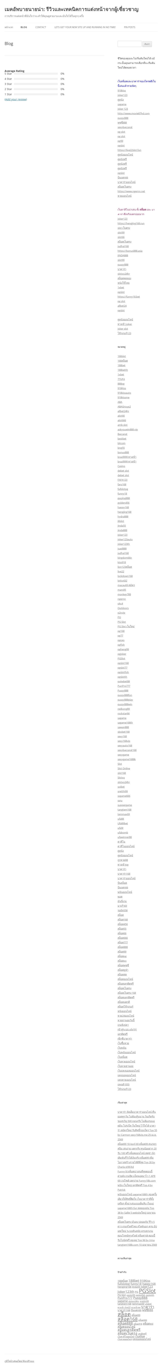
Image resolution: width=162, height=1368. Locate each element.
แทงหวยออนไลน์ (127, 1080)
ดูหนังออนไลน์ (125, 154)
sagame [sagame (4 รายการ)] (123, 1301)
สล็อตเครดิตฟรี (126, 983)
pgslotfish (123, 672)
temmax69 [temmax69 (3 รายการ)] (138, 1303)
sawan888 (123, 727)
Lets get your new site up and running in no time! (85, 27)
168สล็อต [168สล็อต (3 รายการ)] (123, 1280)
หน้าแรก (9, 27)
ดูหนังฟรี (122, 159)
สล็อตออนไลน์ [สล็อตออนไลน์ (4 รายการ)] (126, 1326)
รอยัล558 (123, 910)
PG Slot (122, 622)
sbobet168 (124, 731)
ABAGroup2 (124, 406)
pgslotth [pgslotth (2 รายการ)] (150, 1295)
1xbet (121, 287)
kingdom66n (125, 557)
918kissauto (124, 392)
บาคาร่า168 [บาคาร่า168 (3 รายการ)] (124, 1310)
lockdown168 (125, 576)
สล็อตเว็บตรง (124, 186)
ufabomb (123, 832)
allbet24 (122, 305)
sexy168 (122, 736)
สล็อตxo (122, 960)
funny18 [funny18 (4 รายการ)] (136, 1284)
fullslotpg (123, 489)
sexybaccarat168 (127, 750)
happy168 (123, 507)
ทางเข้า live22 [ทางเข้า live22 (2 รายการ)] (124, 1307)
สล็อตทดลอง (124, 278)
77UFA (121, 379)
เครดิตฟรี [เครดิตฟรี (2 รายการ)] (142, 1333)
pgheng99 (123, 649)
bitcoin (121, 443)
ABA (120, 402)
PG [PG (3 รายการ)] (136, 1292)
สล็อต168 (123, 919)
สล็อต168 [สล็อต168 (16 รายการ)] (128, 1319)
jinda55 (122, 525)
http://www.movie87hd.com (134, 113)
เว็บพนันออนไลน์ (127, 1052)
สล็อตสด (122, 974)
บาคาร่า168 (124, 873)
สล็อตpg (122, 956)
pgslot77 (122, 667)
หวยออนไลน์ (125, 196)
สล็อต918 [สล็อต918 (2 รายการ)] (138, 1324)
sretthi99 (123, 791)
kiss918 (122, 562)
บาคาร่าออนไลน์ (127, 182)
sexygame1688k (127, 759)
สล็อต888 (123, 947)
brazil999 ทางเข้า (127, 457)
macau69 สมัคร (126, 585)
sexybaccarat (125, 127)
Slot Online (124, 768)
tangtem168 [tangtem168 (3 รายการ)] (124, 1303)
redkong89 (124, 709)
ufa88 (121, 818)
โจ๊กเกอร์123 (124, 333)
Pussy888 (123, 690)
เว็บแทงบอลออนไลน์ (129, 1070)
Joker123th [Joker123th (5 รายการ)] (126, 1291)
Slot (120, 763)
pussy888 (123, 118)
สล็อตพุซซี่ (123, 965)
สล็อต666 (123, 938)
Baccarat (122, 434)
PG (119, 617)
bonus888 (123, 452)
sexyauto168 (125, 745)
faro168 (122, 484)
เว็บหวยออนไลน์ (126, 1061)
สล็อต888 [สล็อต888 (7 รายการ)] (125, 1323)
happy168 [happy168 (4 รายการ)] (149, 1284)
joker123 (122, 95)
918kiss (122, 90)
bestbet (122, 438)
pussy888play (125, 699)
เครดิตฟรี (123, 1034)
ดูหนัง (121, 99)
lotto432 (122, 580)
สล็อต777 (123, 942)
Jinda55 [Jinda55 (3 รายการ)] (136, 1286)
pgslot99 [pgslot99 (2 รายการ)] (131, 1295)
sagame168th (125, 722)
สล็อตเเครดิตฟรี (126, 997)
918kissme (123, 397)
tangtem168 (124, 809)
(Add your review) (16, 99)
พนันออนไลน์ (125, 892)
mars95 (122, 589)
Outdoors (123, 608)
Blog (24, 27)
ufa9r (121, 828)
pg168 (121, 631)
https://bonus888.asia (130, 250)
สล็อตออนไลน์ (125, 979)
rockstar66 (124, 713)
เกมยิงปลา (123, 1025)
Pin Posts (129, 27)
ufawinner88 (125, 837)
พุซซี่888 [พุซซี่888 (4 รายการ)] (147, 1310)
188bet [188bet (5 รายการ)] (133, 1280)
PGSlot (121, 658)
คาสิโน (121, 841)
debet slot (123, 470)
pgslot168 (123, 663)
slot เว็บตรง (124, 228)
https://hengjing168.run (131, 223)
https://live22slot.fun (129, 150)
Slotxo (121, 777)
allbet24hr (123, 411)
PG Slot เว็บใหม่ (126, 626)
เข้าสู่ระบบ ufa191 (127, 1029)
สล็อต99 (122, 951)
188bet (121, 365)
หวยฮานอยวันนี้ (126, 1020)
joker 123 (123, 109)
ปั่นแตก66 (123, 177)
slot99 (121, 232)
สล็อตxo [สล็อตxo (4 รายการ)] (148, 1323)
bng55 (121, 447)
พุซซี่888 (122, 122)
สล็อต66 (122, 933)
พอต (120, 896)
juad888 (122, 548)
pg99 (120, 141)
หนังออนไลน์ (125, 1011)
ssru (120, 800)
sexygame (123, 754)
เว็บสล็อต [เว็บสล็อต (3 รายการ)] (140, 1336)
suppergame (125, 805)
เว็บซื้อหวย (123, 1043)
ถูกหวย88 (123, 860)
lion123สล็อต (125, 567)
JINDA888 (123, 255)
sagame (122, 104)
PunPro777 (124, 686)
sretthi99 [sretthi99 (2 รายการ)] (144, 1301)
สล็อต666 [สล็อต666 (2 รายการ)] (142, 1320)
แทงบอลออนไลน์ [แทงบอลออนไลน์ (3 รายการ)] (141, 1339)
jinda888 (122, 530)
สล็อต (121, 915)
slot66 (121, 237)
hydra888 (123, 516)
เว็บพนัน (122, 1047)
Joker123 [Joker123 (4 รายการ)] (147, 1286)
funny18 (122, 493)
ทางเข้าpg (123, 864)
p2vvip (121, 612)
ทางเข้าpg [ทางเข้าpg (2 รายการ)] (135, 1307)
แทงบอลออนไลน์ (127, 1075)
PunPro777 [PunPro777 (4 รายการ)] (125, 1298)
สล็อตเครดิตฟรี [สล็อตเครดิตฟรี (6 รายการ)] (129, 1329)
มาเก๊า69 (122, 905)
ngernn (122, 599)
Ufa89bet (123, 823)
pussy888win (125, 704)
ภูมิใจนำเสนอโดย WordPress (19, 1361)
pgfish (121, 644)
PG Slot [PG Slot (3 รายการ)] (122, 1295)
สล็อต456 (123, 924)
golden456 (123, 502)
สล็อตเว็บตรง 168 (127, 993)
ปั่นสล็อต (122, 883)
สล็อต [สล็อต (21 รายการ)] (124, 1314)
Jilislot (121, 521)
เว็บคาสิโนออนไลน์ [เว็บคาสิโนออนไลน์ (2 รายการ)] (126, 1336)
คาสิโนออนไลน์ (126, 846)
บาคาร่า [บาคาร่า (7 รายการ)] (147, 1306)
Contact (40, 27)
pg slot (121, 131)
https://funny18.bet (129, 296)
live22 (121, 571)
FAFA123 (122, 480)
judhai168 (123, 246)
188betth (123, 370)
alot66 (121, 415)
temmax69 (124, 814)
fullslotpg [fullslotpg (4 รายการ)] (124, 1284)
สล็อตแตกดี (124, 1002)
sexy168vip (124, 741)
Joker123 (122, 534)
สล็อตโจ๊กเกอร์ (125, 1006)
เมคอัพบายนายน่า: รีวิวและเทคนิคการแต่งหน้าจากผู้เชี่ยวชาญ (71, 9)
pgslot (121, 145)
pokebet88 (124, 681)
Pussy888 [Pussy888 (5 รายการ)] (140, 1297)
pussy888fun (125, 695)
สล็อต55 (122, 928)
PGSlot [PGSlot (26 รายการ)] (147, 1291)
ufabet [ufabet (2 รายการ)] (148, 1304)
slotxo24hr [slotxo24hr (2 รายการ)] (133, 1301)
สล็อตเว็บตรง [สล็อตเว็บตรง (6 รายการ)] (127, 1333)
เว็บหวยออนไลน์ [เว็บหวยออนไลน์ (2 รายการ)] (125, 1339)
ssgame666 (124, 796)
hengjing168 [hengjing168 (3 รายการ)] (124, 1286)
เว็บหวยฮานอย (125, 1066)
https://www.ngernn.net (131, 191)
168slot (122, 356)
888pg (121, 383)
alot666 (122, 420)
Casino (121, 466)
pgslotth (122, 676)
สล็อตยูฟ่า (123, 970)
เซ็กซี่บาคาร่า (125, 1038)
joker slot (123, 328)
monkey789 (124, 594)
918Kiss (122, 388)
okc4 (120, 603)
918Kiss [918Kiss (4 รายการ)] (145, 1280)
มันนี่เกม (122, 901)
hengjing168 (124, 512)
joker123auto (125, 539)
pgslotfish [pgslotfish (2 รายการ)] (140, 1295)
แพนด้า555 (123, 1084)
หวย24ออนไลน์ (126, 1015)
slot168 (122, 773)
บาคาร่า (122, 269)
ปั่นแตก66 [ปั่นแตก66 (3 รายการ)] (136, 1310)
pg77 (120, 635)
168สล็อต (123, 360)
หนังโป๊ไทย (124, 283)
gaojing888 (124, 498)
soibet (121, 786)
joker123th (124, 544)
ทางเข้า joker (125, 324)
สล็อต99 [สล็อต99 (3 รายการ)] (136, 1315)
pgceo (121, 640)
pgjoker (122, 654)
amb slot (123, 425)
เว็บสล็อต (122, 1057)
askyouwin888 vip (128, 429)
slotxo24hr (124, 273)
